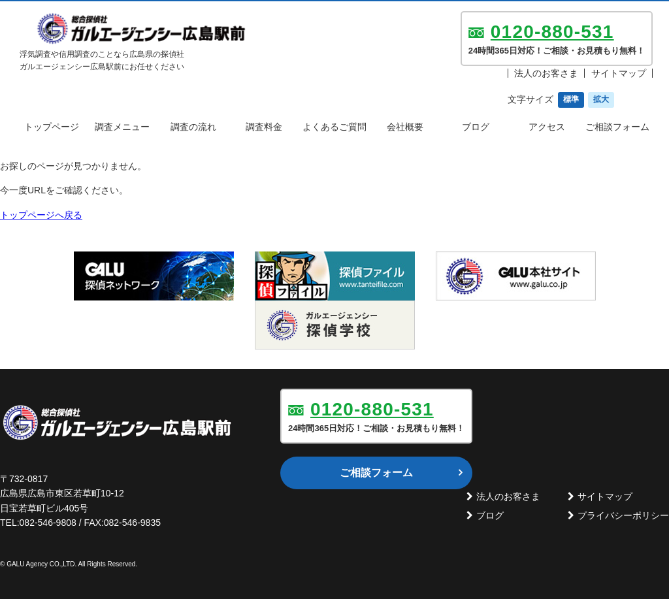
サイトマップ (618, 73)
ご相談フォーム (617, 126)
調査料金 (264, 126)
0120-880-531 (552, 32)
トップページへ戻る (41, 215)
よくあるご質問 (334, 126)
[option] (154, 275)
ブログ (475, 126)
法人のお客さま (546, 73)
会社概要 (405, 126)
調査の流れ (193, 126)
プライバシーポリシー (623, 515)
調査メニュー (122, 126)
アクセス (547, 126)
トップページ (51, 126)
